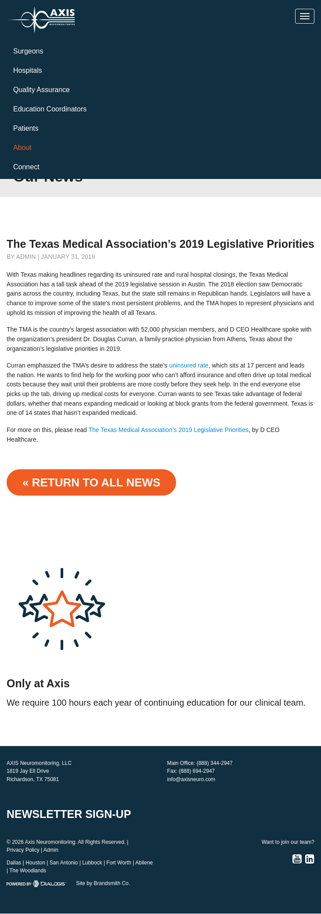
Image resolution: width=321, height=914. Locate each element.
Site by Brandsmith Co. (103, 883)
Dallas (14, 863)
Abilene (144, 863)
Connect (26, 167)
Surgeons (28, 51)
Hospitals (27, 70)
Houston (35, 863)
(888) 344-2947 (215, 763)
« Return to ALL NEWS (91, 482)
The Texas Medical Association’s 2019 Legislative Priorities (169, 429)
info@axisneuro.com (191, 779)
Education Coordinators (50, 109)
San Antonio (64, 863)
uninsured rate (189, 365)
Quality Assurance (41, 89)
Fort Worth (118, 863)
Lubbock (92, 863)
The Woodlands (27, 871)
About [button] (22, 147)
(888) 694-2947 (197, 771)
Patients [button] (26, 128)
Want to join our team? (288, 842)
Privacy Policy (23, 850)
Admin (50, 850)
